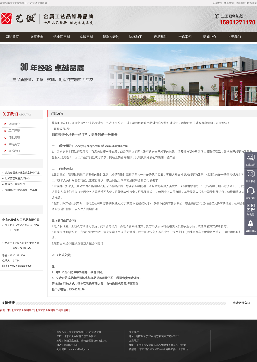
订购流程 (14, 137)
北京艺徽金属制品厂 (23, 310)
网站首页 (12, 37)
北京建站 (183, 349)
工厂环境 (14, 130)
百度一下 (5, 310)
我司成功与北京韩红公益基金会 (22, 189)
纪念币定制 (61, 37)
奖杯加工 (135, 37)
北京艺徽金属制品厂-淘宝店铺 (52, 310)
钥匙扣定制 (111, 37)
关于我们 (234, 37)
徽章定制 (37, 37)
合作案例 (185, 37)
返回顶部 (251, 231)
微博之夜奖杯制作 (15, 184)
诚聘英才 (14, 144)
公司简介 (14, 124)
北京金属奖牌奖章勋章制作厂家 (22, 172)
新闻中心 (209, 37)
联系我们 (14, 151)
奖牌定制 (86, 37)
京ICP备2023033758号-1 (152, 349)
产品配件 (160, 37)
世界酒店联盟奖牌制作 (17, 178)
